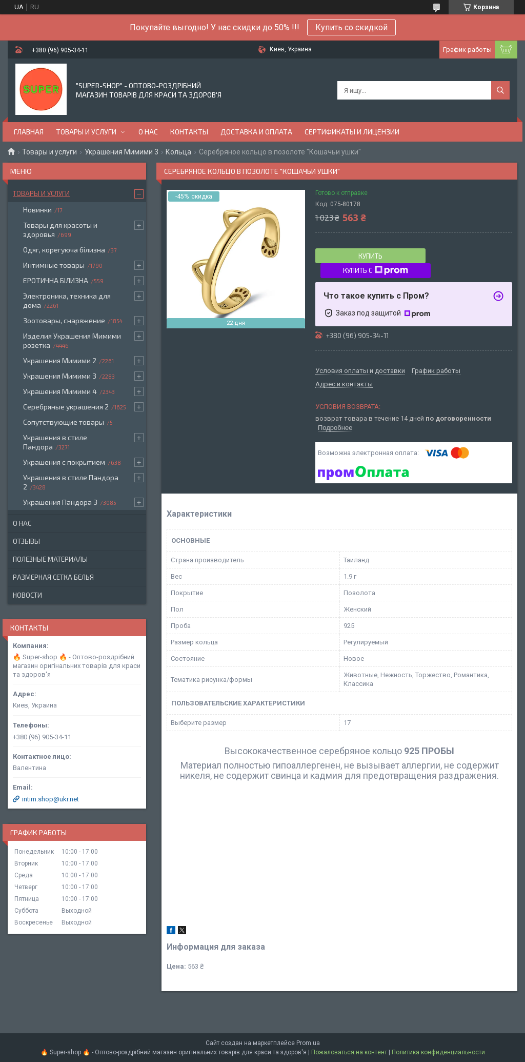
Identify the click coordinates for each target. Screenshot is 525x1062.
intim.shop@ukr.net (50, 799)
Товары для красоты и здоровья (60, 230)
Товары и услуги (86, 131)
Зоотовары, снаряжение (64, 320)
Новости (27, 595)
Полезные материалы (50, 559)
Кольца (178, 152)
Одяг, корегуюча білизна (64, 249)
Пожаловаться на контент (349, 1052)
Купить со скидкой (351, 27)
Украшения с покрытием (64, 462)
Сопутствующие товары (63, 422)
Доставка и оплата (256, 131)
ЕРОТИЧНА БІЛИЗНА (55, 280)
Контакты (189, 131)
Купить (370, 256)
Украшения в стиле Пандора (55, 442)
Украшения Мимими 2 (59, 360)
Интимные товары (54, 265)
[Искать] (500, 90)
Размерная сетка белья (53, 577)
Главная (29, 131)
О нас (148, 131)
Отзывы (26, 541)
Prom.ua (308, 1043)
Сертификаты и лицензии (352, 131)
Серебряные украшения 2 (66, 406)
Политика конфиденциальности (438, 1052)
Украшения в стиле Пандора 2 (70, 482)
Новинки (37, 209)
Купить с (375, 270)
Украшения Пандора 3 (60, 502)
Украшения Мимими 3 (121, 152)
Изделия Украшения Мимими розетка (72, 340)
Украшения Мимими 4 (60, 391)
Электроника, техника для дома (67, 300)
